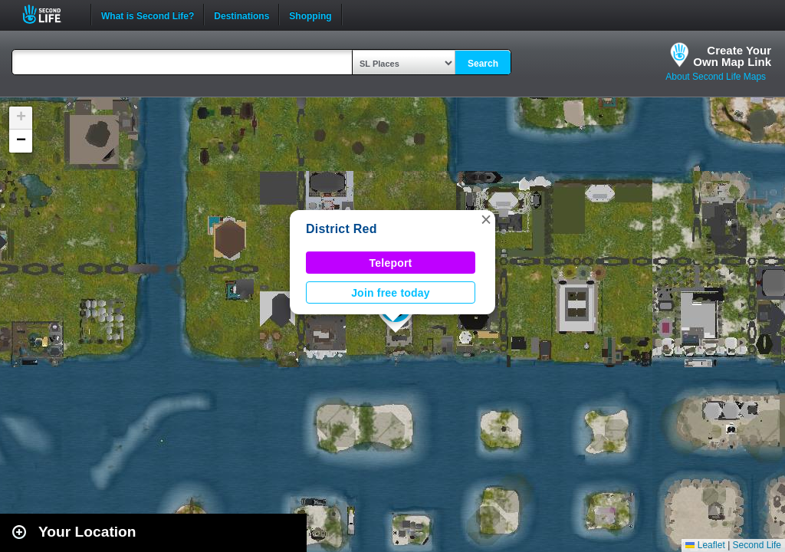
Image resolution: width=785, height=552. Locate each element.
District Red (341, 228)
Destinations (241, 14)
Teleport (391, 263)
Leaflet (704, 545)
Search (483, 63)
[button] (486, 219)
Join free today (390, 293)
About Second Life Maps (715, 76)
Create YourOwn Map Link (732, 56)
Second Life (50, 14)
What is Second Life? (147, 14)
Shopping (310, 14)
